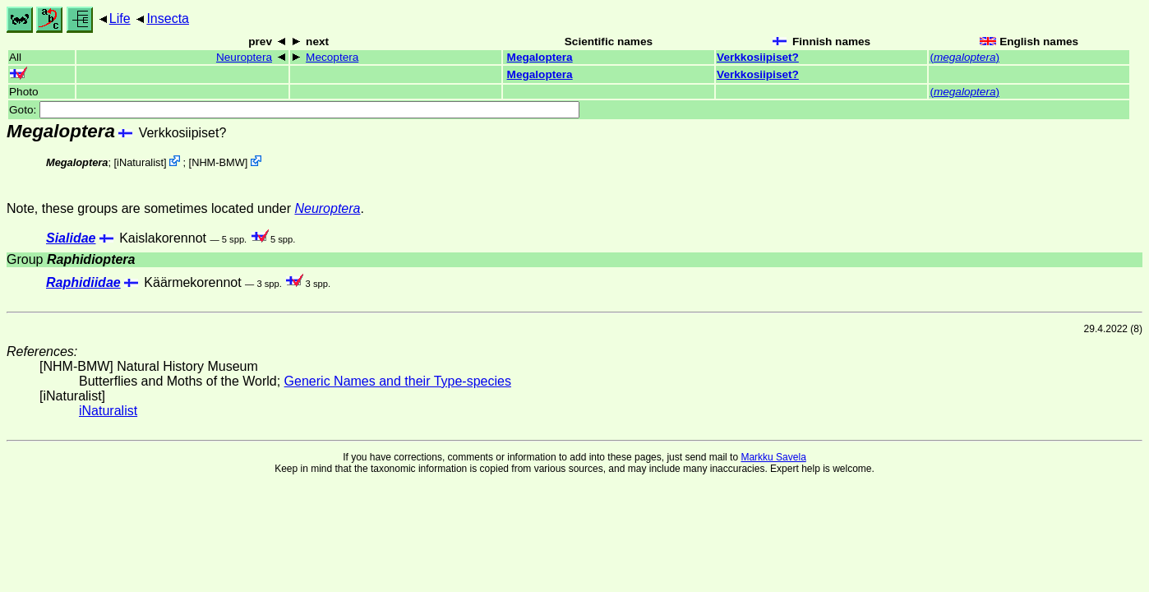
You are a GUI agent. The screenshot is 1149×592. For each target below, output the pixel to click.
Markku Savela (773, 457)
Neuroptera (244, 57)
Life (120, 18)
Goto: (294, 110)
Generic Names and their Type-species (397, 381)
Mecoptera (332, 57)
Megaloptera (540, 57)
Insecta (167, 18)
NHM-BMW (218, 162)
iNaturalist (140, 162)
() (964, 57)
